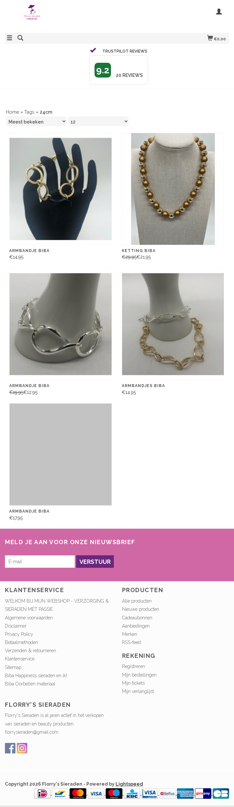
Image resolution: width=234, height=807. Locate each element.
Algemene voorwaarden (29, 617)
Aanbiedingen (136, 626)
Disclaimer (16, 626)
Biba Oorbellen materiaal (30, 683)
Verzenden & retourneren (30, 650)
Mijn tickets (133, 683)
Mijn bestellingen (139, 675)
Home (12, 112)
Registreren (133, 666)
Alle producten (137, 601)
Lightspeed (129, 784)
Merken (129, 634)
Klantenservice (19, 658)
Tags (29, 112)
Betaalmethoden (21, 642)
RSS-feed (131, 642)
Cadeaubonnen (137, 617)
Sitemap (13, 667)
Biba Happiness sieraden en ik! (36, 675)
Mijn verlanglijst (138, 691)
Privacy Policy (19, 634)
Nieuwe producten (140, 609)
